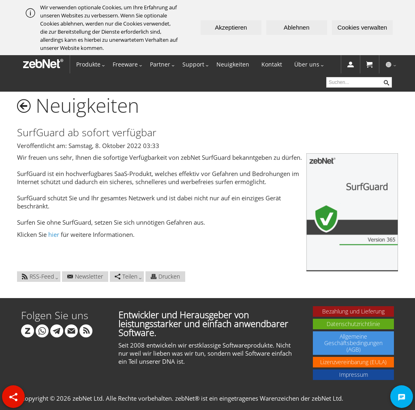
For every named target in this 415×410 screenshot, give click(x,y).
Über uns (306, 64)
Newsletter (85, 276)
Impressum (353, 374)
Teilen (126, 276)
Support (193, 64)
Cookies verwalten (362, 27)
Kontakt (271, 64)
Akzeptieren (231, 27)
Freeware (125, 64)
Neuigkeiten (232, 64)
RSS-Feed (38, 276)
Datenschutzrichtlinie (353, 324)
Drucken (165, 276)
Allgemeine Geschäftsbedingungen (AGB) (353, 343)
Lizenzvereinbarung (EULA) (353, 362)
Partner (160, 64)
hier (53, 234)
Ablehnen (296, 27)
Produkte (88, 64)
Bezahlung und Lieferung (353, 311)
